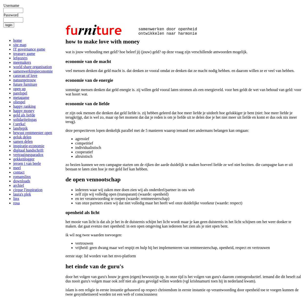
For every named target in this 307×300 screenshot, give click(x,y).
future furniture (25, 84)
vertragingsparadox (28, 155)
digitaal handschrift (28, 150)
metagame (21, 97)
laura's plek (22, 194)
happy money (23, 111)
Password (10, 15)
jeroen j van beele (27, 163)
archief (18, 185)
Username (11, 5)
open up (19, 89)
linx (16, 199)
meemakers (22, 62)
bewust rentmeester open (32, 133)
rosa (16, 203)
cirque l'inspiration (28, 190)
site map (19, 45)
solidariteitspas (25, 119)
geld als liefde (24, 115)
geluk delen (22, 137)
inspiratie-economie (28, 146)
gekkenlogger (23, 159)
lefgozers (20, 58)
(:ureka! (19, 124)
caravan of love (25, 75)
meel (17, 168)
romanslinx (22, 177)
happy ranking (24, 106)
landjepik (20, 128)
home (17, 40)
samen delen (23, 141)
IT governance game (29, 49)
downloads (21, 181)
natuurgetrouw (24, 80)
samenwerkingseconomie (33, 71)
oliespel (19, 102)
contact (18, 172)
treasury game (24, 54)
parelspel (20, 93)
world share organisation (32, 67)
